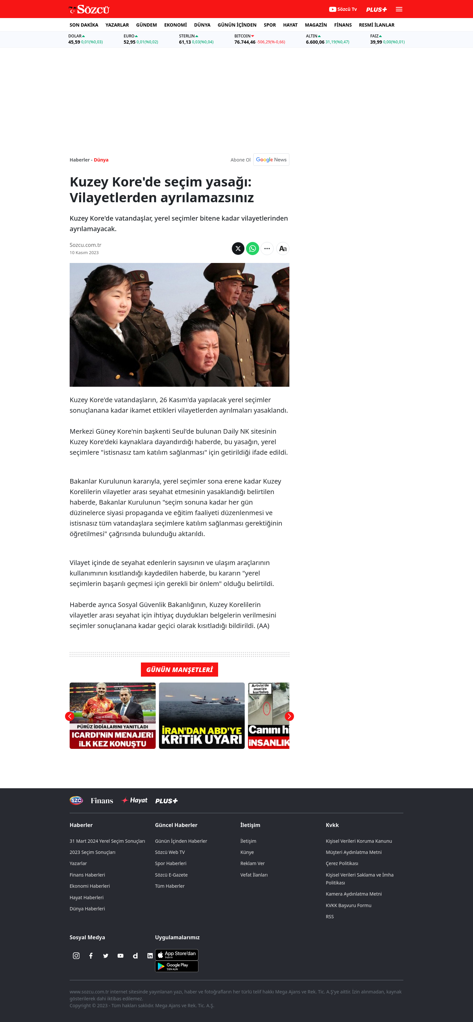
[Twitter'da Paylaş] (238, 248)
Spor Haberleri (171, 863)
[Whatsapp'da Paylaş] (252, 248)
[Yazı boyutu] (282, 248)
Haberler (81, 825)
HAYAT (290, 25)
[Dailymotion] (135, 955)
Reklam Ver (252, 863)
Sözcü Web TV (170, 852)
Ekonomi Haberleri (90, 886)
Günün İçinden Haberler (181, 841)
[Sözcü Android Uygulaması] (176, 965)
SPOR (270, 25)
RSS (330, 916)
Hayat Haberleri (86, 897)
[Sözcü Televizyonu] (76, 800)
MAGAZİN (316, 25)
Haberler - (81, 160)
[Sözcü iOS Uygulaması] (176, 954)
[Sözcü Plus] (166, 800)
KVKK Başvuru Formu (349, 905)
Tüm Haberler (170, 886)
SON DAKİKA (84, 25)
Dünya (101, 160)
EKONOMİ (175, 25)
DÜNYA (202, 25)
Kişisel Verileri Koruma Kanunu (359, 841)
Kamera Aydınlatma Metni (354, 894)
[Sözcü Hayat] (134, 800)
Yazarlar (78, 863)
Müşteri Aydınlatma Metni (354, 852)
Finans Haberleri (87, 875)
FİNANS (343, 25)
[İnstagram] (76, 955)
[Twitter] (105, 955)
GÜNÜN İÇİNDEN (237, 25)
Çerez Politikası (342, 863)
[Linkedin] (150, 955)
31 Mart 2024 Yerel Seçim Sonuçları (107, 841)
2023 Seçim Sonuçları (92, 852)
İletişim (250, 825)
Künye (247, 852)
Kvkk (332, 825)
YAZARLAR (117, 25)
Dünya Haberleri (87, 908)
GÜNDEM (146, 25)
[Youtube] (120, 955)
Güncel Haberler (176, 825)
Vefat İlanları (254, 875)
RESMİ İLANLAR (376, 25)
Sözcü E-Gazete (171, 875)
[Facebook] (91, 955)
